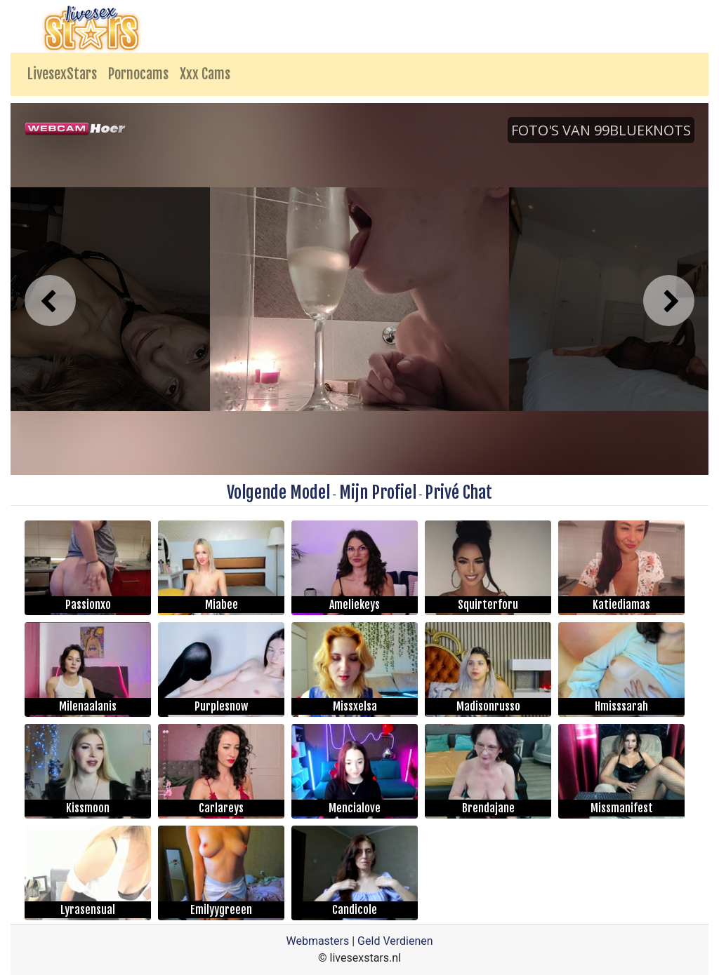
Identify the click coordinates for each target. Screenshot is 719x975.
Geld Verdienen (395, 941)
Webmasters (317, 941)
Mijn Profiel (377, 492)
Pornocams (138, 74)
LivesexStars (62, 74)
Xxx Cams (205, 74)
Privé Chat (458, 492)
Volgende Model (278, 492)
